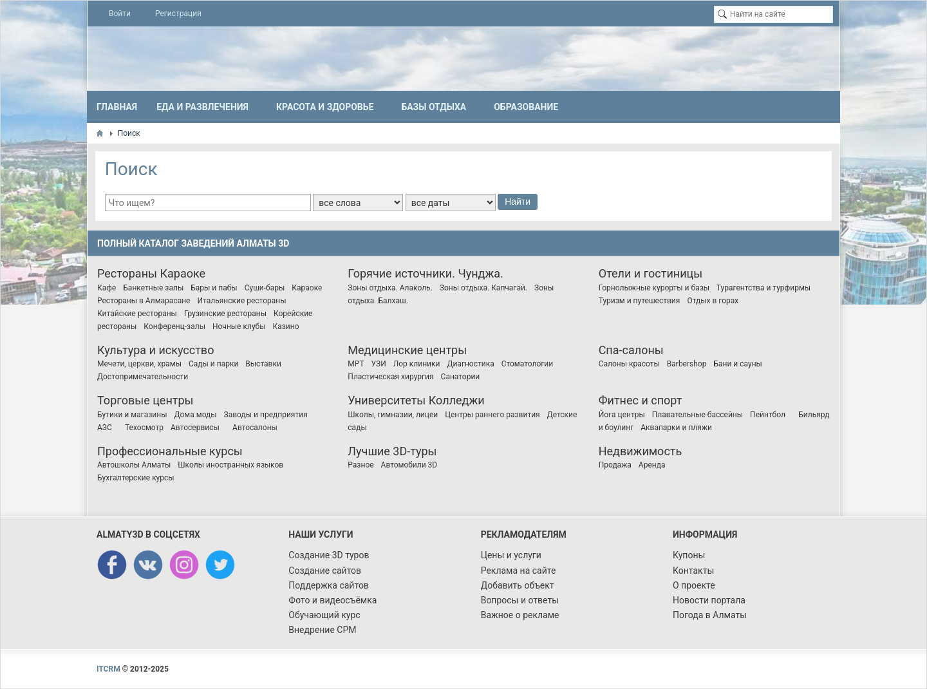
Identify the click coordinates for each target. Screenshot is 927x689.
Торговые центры (145, 400)
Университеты (387, 400)
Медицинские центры (407, 350)
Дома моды (195, 414)
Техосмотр (144, 427)
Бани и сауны (737, 363)
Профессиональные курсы (170, 451)
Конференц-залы (174, 326)
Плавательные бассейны (697, 414)
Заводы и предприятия (266, 414)
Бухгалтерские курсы (135, 477)
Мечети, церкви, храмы (139, 363)
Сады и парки (213, 363)
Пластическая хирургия (390, 376)
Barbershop (687, 363)
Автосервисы (195, 427)
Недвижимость (640, 451)
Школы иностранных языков (230, 464)
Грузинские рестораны (225, 313)
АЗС (104, 427)
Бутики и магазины (132, 414)
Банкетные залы (153, 287)
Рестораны (127, 273)
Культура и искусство (155, 350)
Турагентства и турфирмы (763, 287)
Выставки (263, 363)
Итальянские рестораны (241, 300)
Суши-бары (265, 287)
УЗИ (378, 363)
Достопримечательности (142, 376)
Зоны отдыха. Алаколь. (390, 287)
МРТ (356, 363)
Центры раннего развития (492, 414)
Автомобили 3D (409, 464)
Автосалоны (254, 427)
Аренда (652, 464)
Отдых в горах (712, 300)
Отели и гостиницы (651, 273)
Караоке (182, 273)
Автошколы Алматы (134, 464)
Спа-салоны (631, 350)
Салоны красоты (629, 363)
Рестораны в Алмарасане (143, 300)
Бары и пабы (214, 287)
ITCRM (108, 669)
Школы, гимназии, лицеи (393, 414)
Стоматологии (527, 363)
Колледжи (457, 400)
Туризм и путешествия (639, 300)
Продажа (615, 464)
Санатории (460, 376)
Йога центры (622, 414)
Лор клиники (416, 363)
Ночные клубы (239, 326)
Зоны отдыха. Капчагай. (483, 287)
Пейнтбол (767, 414)
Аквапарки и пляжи (676, 427)
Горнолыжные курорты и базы (654, 287)
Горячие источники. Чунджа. (425, 273)
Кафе (106, 287)
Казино (286, 326)
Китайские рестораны (137, 313)
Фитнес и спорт (640, 400)
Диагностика (470, 363)
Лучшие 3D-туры (392, 451)
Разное (360, 464)
